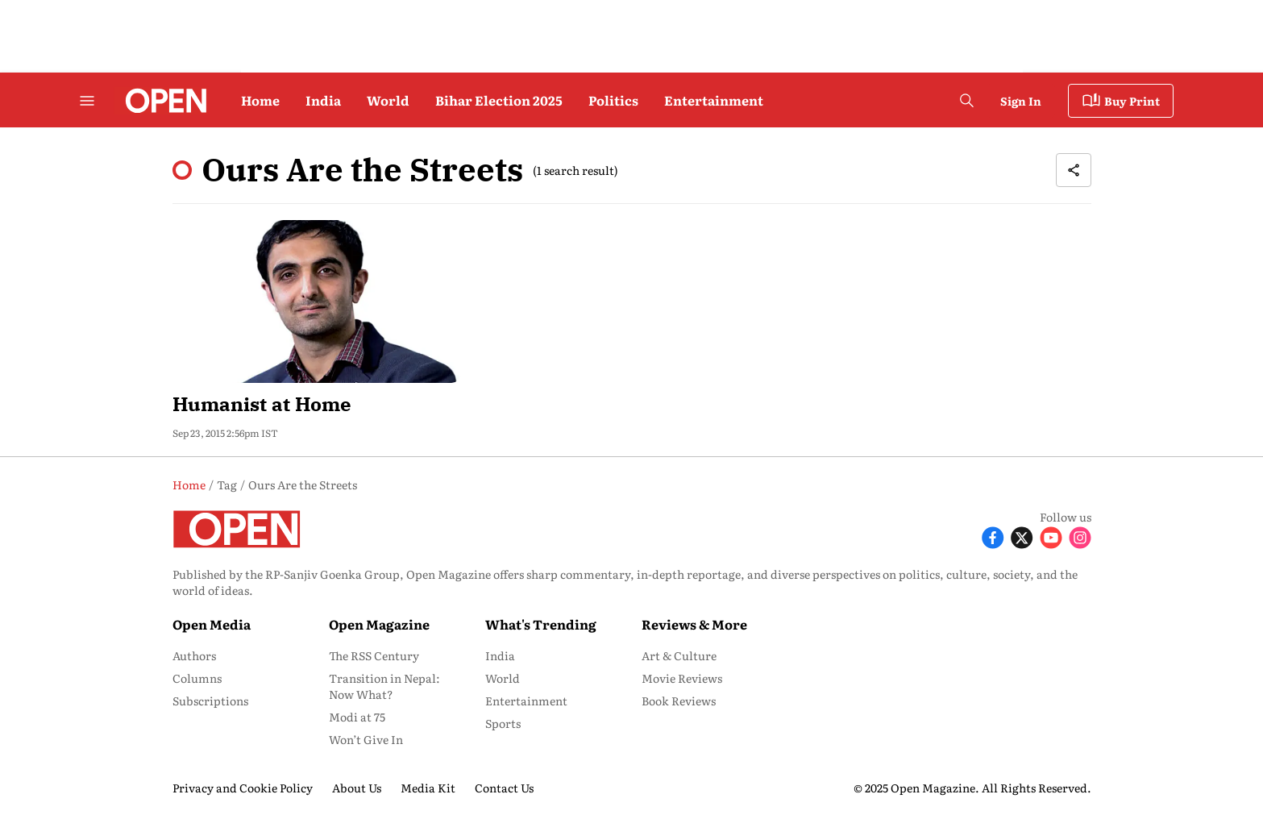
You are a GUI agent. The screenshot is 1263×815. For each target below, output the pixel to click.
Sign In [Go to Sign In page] (1020, 101)
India (323, 100)
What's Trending (540, 624)
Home (260, 100)
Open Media (211, 624)
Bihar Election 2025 (499, 100)
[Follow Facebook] (993, 536)
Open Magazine (379, 624)
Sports (503, 723)
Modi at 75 (357, 717)
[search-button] (966, 101)
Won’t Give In (366, 739)
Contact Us (504, 788)
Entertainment (713, 100)
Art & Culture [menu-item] (679, 655)
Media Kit (428, 788)
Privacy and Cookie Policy (242, 788)
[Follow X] (1022, 536)
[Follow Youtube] (1051, 536)
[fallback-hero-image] (317, 301)
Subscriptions (210, 700)
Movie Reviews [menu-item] (682, 678)
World (388, 100)
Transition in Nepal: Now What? (384, 686)
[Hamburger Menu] (87, 100)
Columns (197, 678)
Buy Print (1121, 100)
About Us (356, 788)
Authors (194, 655)
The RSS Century (374, 655)
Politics (613, 100)
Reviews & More (694, 624)
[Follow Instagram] (1080, 536)
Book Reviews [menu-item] (679, 700)
